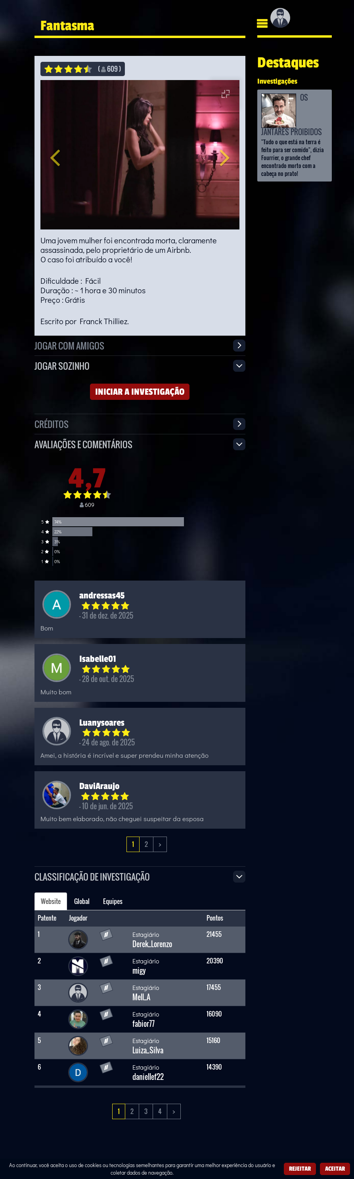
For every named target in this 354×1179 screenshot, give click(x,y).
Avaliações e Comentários (83, 444)
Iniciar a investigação (139, 391)
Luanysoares (101, 722)
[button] (62, 154)
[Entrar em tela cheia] (225, 94)
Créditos (51, 424)
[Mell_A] (78, 992)
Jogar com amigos (69, 345)
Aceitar (335, 1168)
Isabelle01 (97, 659)
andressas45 (101, 595)
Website (51, 901)
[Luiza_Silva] (78, 1045)
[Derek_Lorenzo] (78, 939)
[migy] (78, 965)
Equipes (112, 901)
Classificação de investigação (92, 876)
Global (82, 901)
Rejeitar (300, 1168)
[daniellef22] (78, 1071)
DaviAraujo (99, 786)
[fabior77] (78, 1018)
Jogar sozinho (62, 365)
